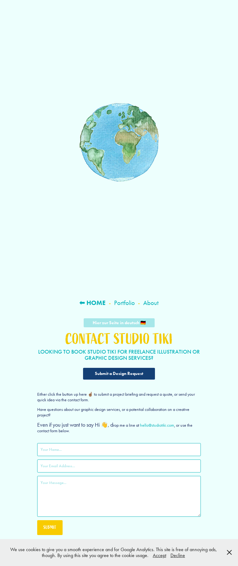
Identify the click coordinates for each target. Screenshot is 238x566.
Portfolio (124, 303)
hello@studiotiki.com (157, 425)
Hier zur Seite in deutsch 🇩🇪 (119, 322)
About (151, 303)
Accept (159, 555)
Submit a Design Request (119, 373)
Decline (177, 555)
